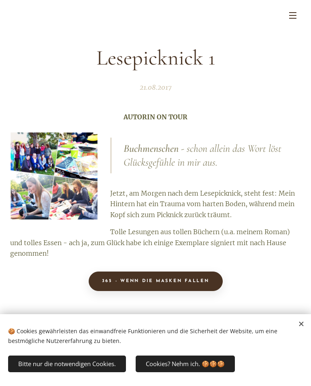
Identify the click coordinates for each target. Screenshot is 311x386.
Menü (292, 15)
